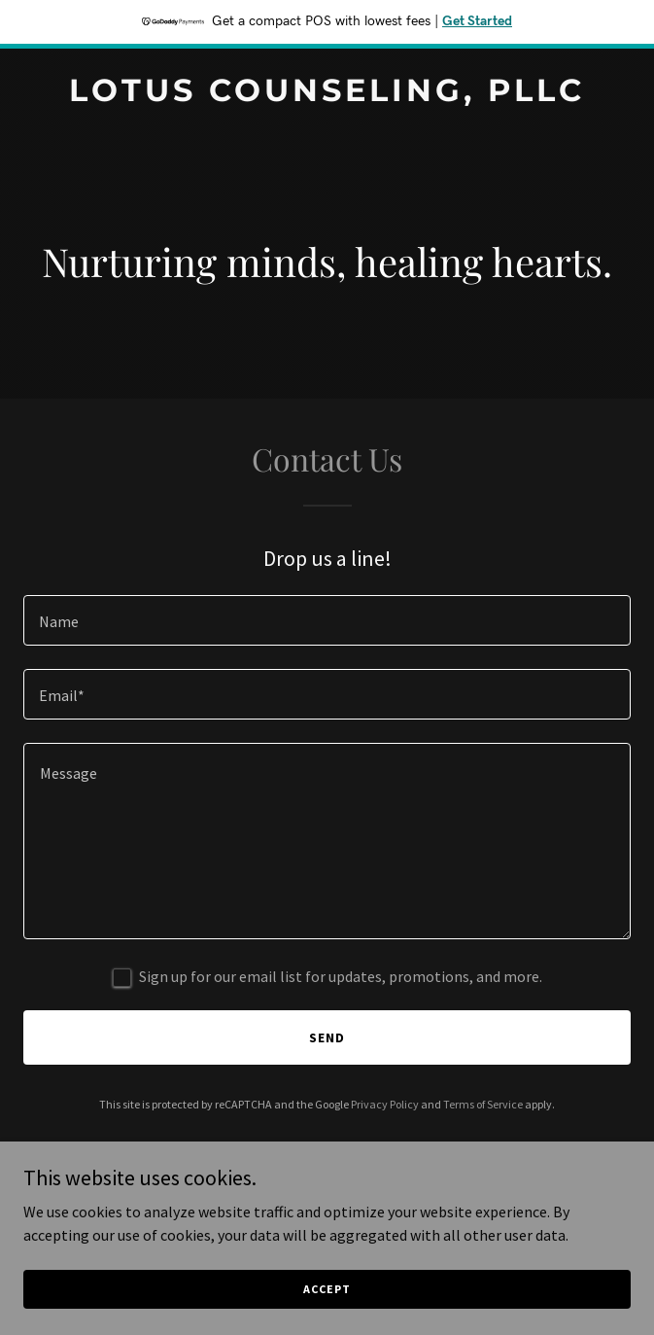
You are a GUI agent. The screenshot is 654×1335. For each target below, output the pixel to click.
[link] (327, 95)
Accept (326, 1289)
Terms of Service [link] (483, 1104)
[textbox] (327, 620)
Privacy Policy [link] (385, 1104)
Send (327, 1037)
